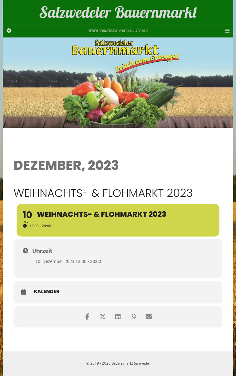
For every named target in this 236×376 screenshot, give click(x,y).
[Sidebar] (9, 31)
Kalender (47, 291)
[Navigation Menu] (227, 31)
